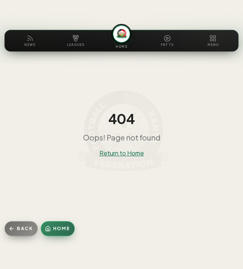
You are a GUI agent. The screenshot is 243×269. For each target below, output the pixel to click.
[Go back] (21, 228)
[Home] (58, 228)
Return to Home (121, 153)
